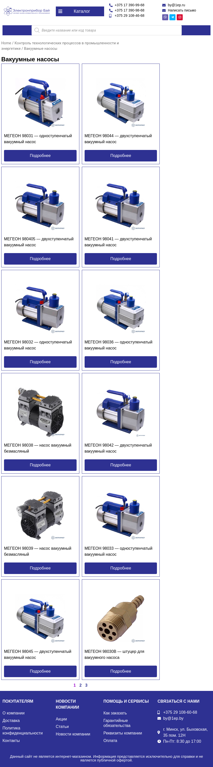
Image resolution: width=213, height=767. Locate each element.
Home (6, 43)
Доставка (11, 720)
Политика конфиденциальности (23, 730)
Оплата (110, 740)
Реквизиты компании (122, 733)
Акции (61, 719)
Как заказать (115, 713)
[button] (80, 11)
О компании (14, 713)
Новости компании (73, 734)
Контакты (11, 740)
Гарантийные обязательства (116, 723)
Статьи (62, 726)
